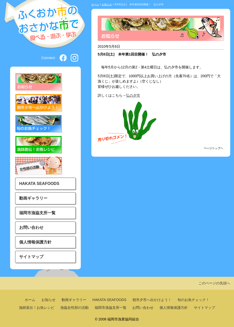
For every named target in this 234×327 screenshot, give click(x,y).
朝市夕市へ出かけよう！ (152, 300)
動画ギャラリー (33, 198)
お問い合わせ (31, 227)
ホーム (95, 4)
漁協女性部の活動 (74, 308)
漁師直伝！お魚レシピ (36, 308)
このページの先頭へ (214, 283)
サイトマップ (31, 257)
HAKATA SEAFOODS (39, 183)
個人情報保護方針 (35, 242)
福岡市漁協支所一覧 (37, 213)
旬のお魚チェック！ (193, 300)
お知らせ (107, 4)
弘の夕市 (133, 95)
